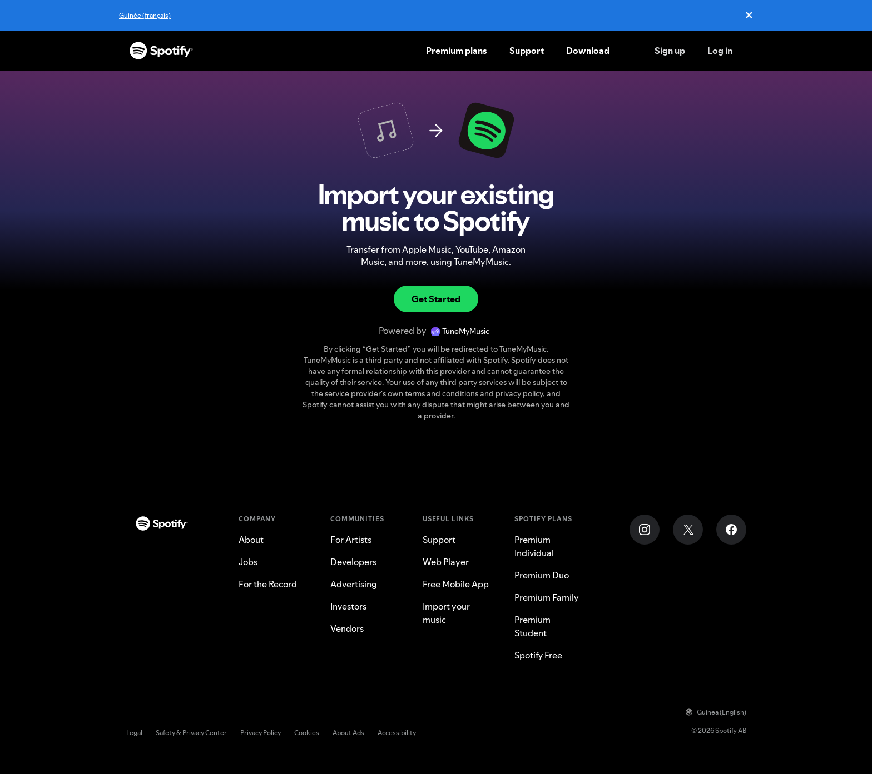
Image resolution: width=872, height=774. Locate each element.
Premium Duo (541, 575)
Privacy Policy (260, 732)
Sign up (670, 50)
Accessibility (397, 732)
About (251, 539)
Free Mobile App (456, 584)
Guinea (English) (716, 712)
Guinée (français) (145, 15)
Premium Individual (534, 546)
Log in (719, 50)
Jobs (248, 562)
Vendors (347, 628)
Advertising (353, 584)
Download (588, 50)
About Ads (348, 732)
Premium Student (532, 626)
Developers (353, 562)
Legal (134, 732)
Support (526, 50)
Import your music (446, 613)
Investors (348, 606)
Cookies (306, 732)
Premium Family (546, 597)
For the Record (268, 584)
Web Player (446, 562)
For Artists (350, 539)
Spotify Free (538, 655)
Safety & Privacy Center (191, 732)
